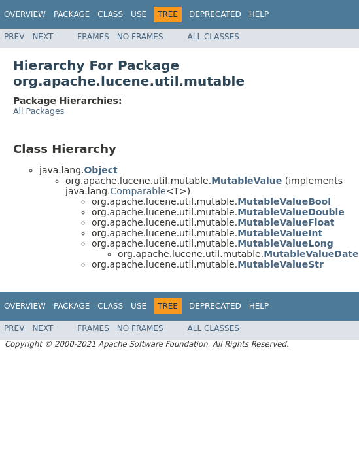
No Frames (140, 36)
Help (259, 14)
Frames (93, 36)
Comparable (137, 191)
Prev (14, 36)
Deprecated (215, 14)
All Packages (38, 111)
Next (42, 36)
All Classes (213, 36)
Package (72, 14)
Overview (25, 14)
